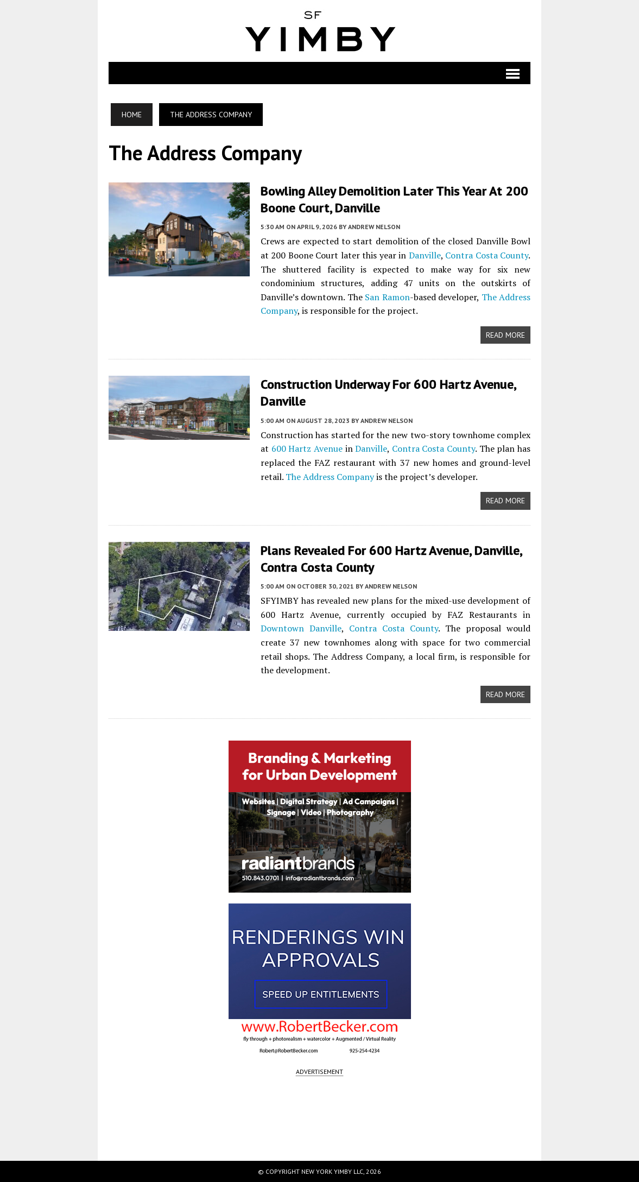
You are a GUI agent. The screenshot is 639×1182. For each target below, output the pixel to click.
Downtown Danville (301, 628)
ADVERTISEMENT (319, 1071)
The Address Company (330, 477)
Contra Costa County (486, 255)
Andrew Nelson (374, 227)
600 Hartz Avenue (307, 448)
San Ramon (387, 297)
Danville (425, 255)
